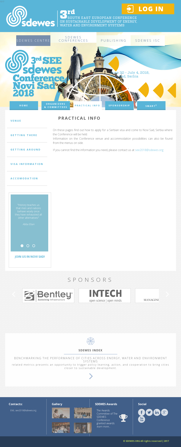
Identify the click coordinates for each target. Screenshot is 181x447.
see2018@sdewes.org (149, 150)
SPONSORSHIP (119, 105)
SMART (151, 106)
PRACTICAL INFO (87, 105)
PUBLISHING (114, 40)
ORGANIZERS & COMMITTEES (55, 105)
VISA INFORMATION (27, 164)
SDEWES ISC (147, 40)
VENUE (16, 120)
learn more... (103, 426)
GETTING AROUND (26, 149)
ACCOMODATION (24, 178)
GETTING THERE (24, 135)
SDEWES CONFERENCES (73, 39)
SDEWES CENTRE (33, 40)
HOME (23, 105)
